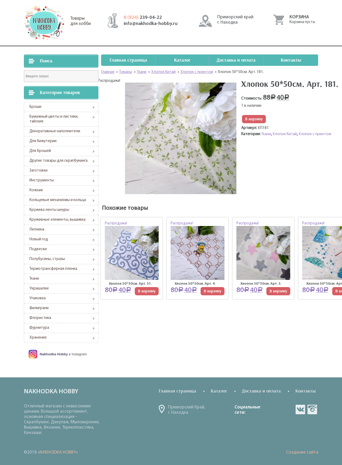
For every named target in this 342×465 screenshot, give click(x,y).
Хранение (38, 338)
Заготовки (38, 171)
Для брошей (40, 151)
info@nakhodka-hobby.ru (151, 23)
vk (300, 409)
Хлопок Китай (284, 134)
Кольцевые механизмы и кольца (57, 200)
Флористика (40, 318)
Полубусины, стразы (47, 259)
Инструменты (41, 180)
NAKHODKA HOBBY (58, 452)
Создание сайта (302, 452)
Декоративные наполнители (54, 131)
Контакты (291, 60)
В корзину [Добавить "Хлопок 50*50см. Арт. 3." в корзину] (278, 291)
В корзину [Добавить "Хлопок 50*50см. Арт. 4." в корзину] (212, 291)
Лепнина (36, 230)
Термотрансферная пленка (53, 269)
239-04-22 (143, 17)
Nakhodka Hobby (54, 354)
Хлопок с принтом (314, 134)
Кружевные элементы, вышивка (57, 220)
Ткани (34, 279)
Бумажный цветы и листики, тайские (53, 119)
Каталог (182, 60)
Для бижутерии (43, 141)
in (312, 409)
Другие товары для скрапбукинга (58, 161)
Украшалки (39, 289)
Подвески (38, 249)
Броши (35, 107)
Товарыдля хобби (80, 21)
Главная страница (128, 60)
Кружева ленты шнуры (49, 210)
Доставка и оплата (236, 60)
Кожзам (36, 190)
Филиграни (39, 308)
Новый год (38, 239)
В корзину (254, 119)
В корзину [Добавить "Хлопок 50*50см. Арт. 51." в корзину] (146, 291)
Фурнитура (39, 328)
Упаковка (37, 298)
